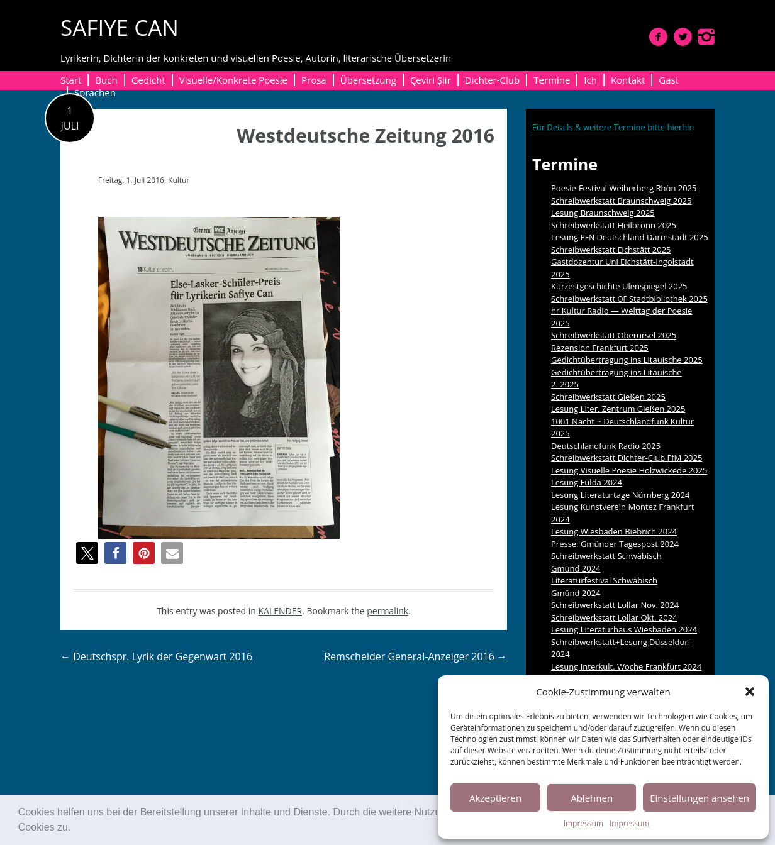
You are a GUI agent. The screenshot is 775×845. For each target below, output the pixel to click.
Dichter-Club (492, 80)
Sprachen (95, 92)
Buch (106, 80)
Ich (590, 80)
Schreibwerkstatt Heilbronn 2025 (613, 225)
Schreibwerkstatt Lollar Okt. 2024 (614, 617)
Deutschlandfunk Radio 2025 (606, 445)
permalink (387, 611)
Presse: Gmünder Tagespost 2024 (615, 544)
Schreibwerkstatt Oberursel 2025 (613, 335)
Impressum (583, 823)
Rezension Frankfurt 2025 (600, 347)
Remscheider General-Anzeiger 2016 (415, 656)
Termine (551, 80)
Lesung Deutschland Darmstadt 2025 (629, 237)
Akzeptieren (495, 798)
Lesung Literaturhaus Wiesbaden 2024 (624, 629)
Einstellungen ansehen (699, 798)
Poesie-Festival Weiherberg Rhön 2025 (623, 188)
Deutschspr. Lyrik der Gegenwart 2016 (156, 656)
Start (70, 80)
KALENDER (281, 611)
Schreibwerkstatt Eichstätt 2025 (611, 249)
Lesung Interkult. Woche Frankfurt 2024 (626, 666)
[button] (75, 829)
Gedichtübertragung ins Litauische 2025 (627, 359)
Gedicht (148, 80)
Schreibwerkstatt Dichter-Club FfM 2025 (626, 457)
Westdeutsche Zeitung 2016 (365, 135)
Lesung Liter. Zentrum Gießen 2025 (618, 408)
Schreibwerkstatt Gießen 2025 (608, 396)
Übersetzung (368, 80)
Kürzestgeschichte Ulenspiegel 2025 (619, 286)
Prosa (313, 80)
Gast (669, 80)
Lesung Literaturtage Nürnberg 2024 (620, 494)
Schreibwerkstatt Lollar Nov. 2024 (615, 604)
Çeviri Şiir (430, 80)
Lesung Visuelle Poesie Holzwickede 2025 (629, 470)
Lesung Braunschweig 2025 (603, 212)
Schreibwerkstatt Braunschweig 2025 (621, 200)
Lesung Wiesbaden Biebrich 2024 (614, 531)
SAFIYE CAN (119, 27)
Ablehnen (592, 798)
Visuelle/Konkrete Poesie (233, 80)
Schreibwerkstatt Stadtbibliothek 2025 (629, 298)
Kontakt (628, 80)
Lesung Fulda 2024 (586, 482)
